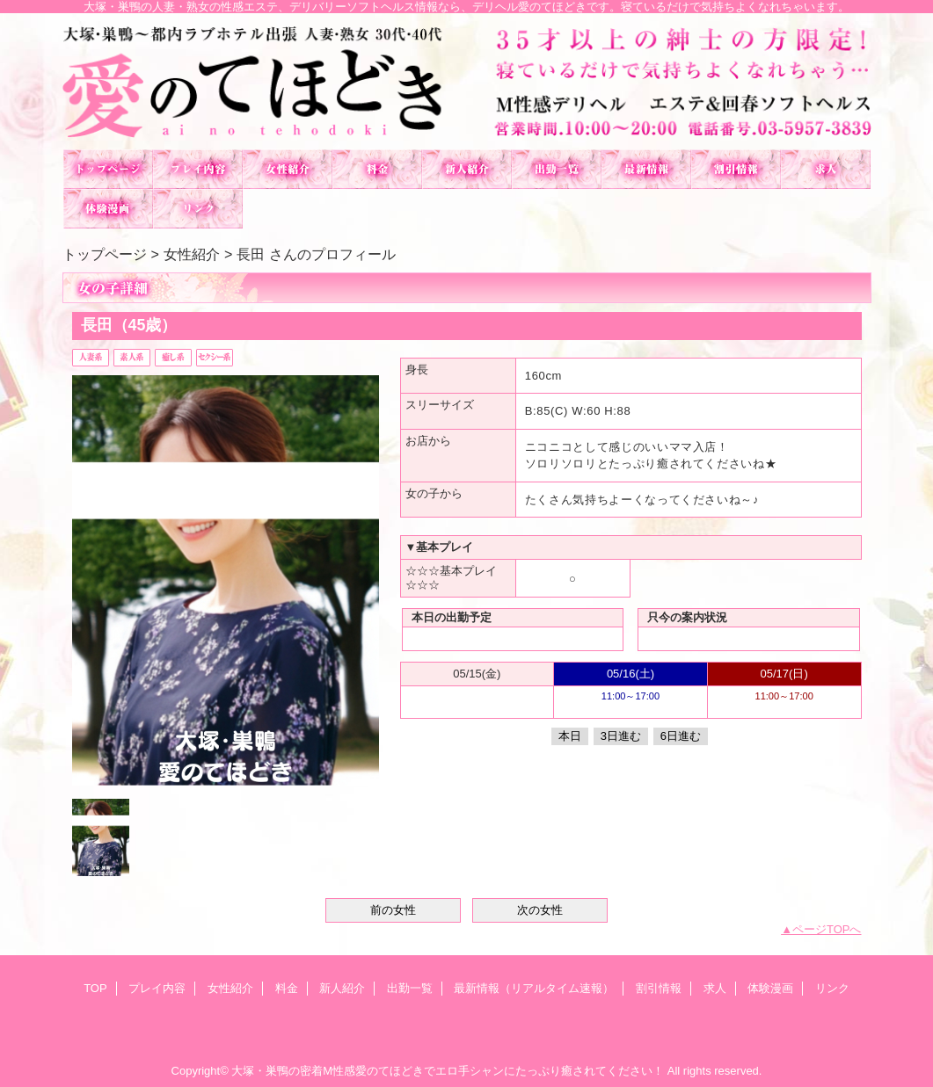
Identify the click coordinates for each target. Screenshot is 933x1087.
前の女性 (393, 910)
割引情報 (736, 169)
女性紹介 (287, 169)
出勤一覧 (556, 169)
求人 (826, 169)
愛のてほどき (466, 81)
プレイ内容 (198, 169)
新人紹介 (467, 169)
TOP (108, 169)
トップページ (104, 254)
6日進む (680, 736)
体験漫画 (108, 208)
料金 (377, 169)
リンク (198, 208)
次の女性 (540, 910)
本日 (569, 736)
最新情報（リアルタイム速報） (646, 169)
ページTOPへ (827, 929)
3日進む (621, 736)
